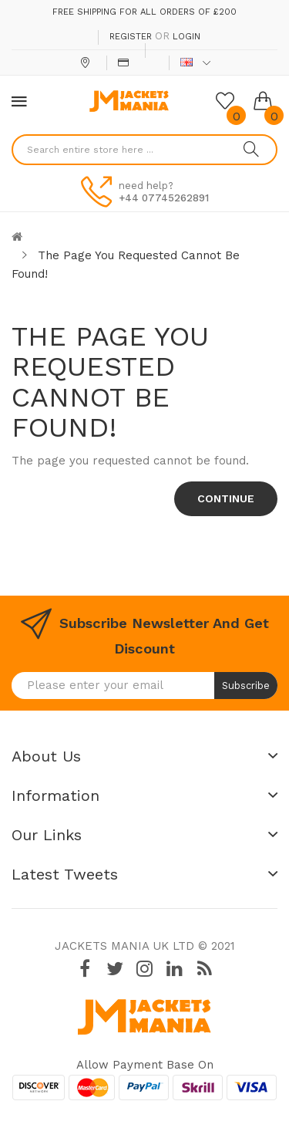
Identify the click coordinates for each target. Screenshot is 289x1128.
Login (186, 37)
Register (130, 37)
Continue (225, 498)
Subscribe (246, 685)
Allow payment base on (144, 1065)
